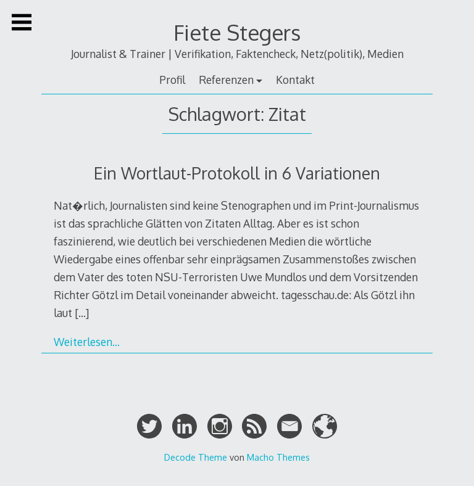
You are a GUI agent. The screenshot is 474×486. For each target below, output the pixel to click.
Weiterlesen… (87, 341)
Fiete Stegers (237, 32)
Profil (172, 79)
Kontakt (295, 79)
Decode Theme (195, 457)
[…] (82, 312)
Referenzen (226, 79)
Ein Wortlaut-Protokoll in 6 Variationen (237, 173)
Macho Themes (278, 457)
